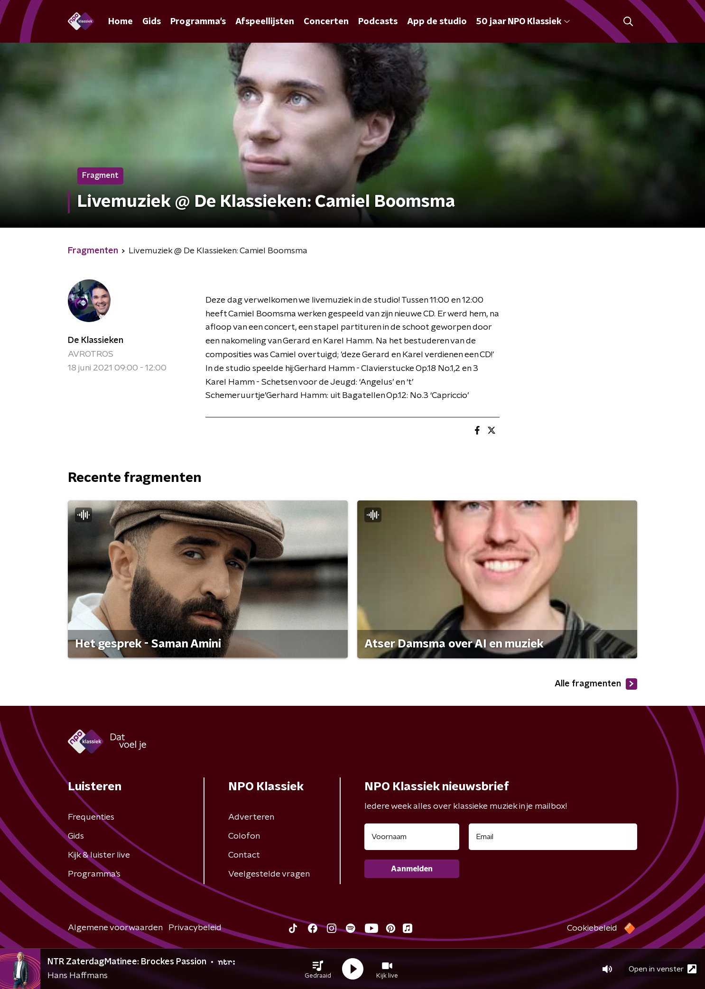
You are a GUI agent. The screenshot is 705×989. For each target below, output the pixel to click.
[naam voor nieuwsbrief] (411, 836)
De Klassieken (95, 340)
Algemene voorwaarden (115, 928)
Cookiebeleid (592, 928)
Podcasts (378, 22)
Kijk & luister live (99, 855)
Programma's (198, 22)
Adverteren (251, 817)
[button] (318, 969)
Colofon (244, 836)
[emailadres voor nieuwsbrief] (553, 836)
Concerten (326, 22)
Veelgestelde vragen (269, 874)
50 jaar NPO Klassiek (523, 22)
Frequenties (91, 817)
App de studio (437, 22)
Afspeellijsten (264, 22)
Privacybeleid (195, 928)
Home (120, 22)
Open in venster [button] (662, 968)
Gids (151, 22)
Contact (244, 855)
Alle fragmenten (596, 684)
